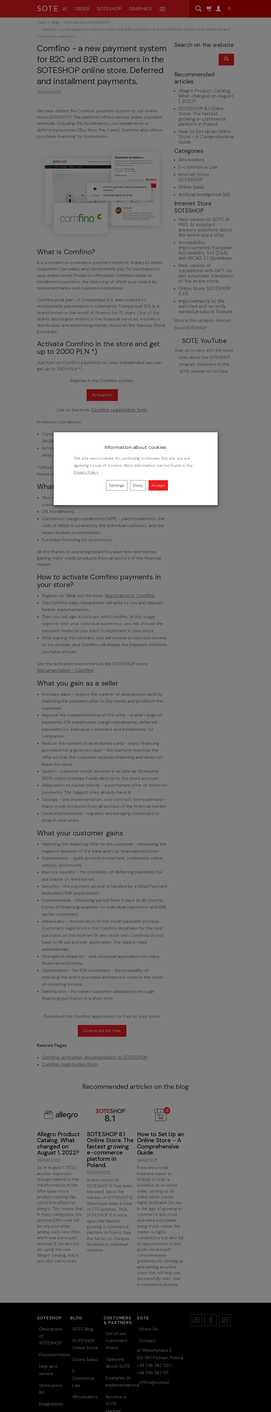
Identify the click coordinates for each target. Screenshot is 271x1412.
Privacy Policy (86, 472)
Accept (158, 485)
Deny (138, 485)
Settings (116, 485)
